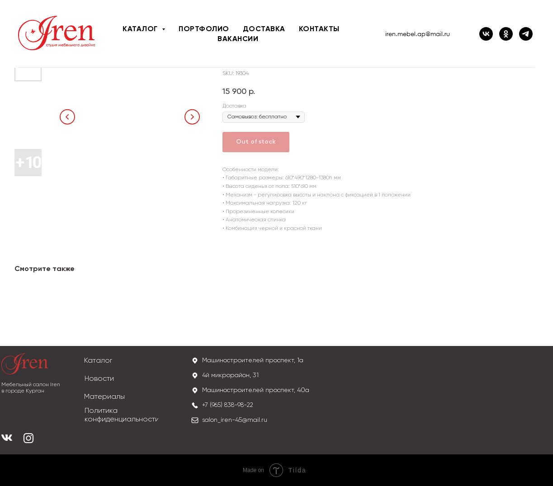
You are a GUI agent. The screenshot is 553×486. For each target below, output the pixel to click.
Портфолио (204, 29)
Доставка (264, 29)
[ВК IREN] (486, 34)
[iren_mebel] (526, 34)
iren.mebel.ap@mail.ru (417, 33)
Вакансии (237, 39)
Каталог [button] (141, 29)
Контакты (319, 29)
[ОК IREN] (506, 34)
